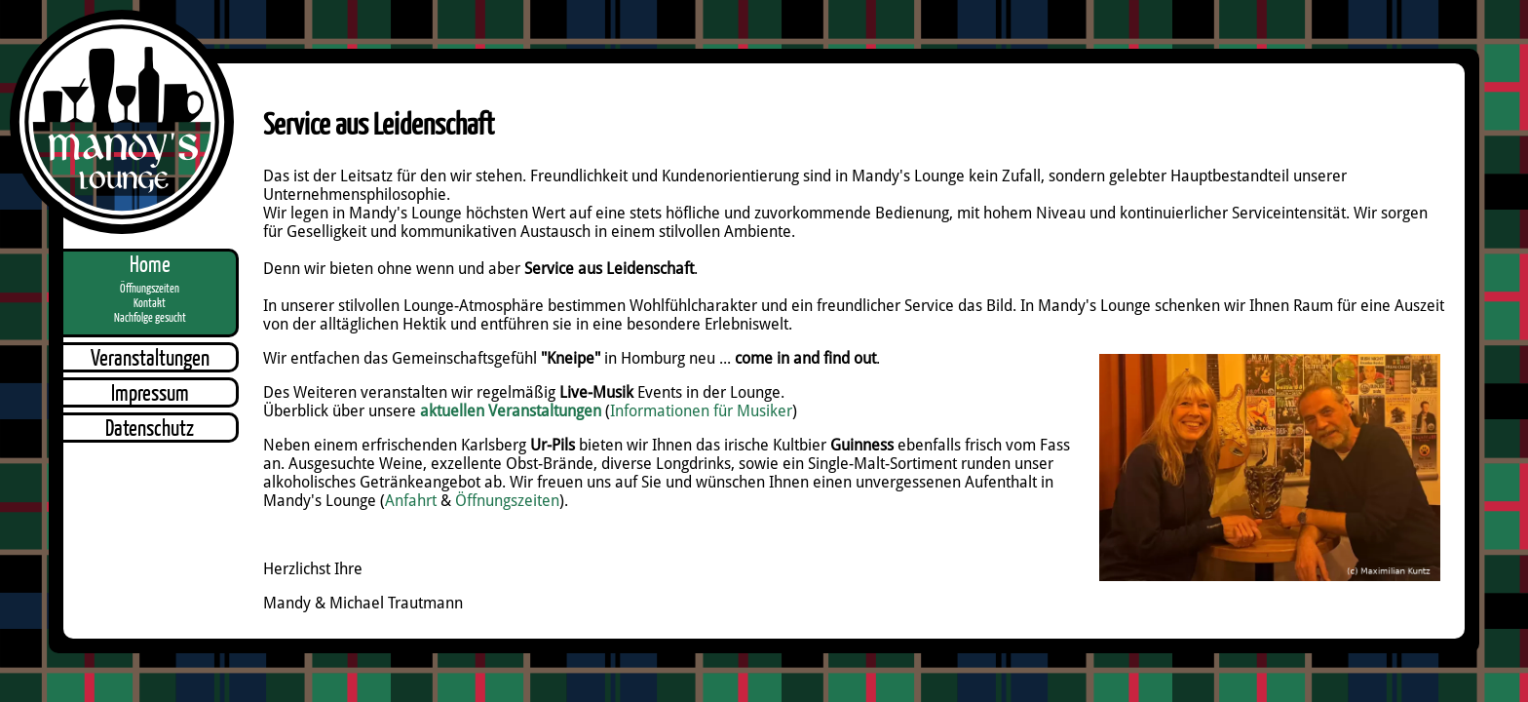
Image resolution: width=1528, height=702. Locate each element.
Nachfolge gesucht (150, 317)
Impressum (150, 392)
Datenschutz (149, 427)
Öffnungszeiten (149, 288)
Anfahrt (411, 500)
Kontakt (150, 302)
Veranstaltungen (150, 357)
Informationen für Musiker (701, 411)
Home (150, 264)
